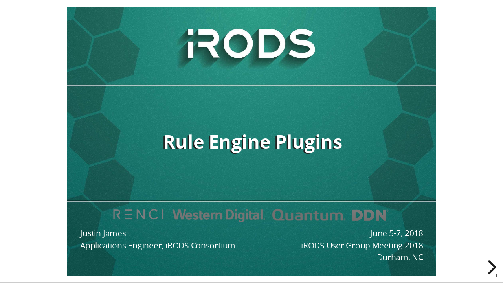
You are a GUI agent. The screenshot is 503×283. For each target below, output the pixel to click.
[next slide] (491, 267)
